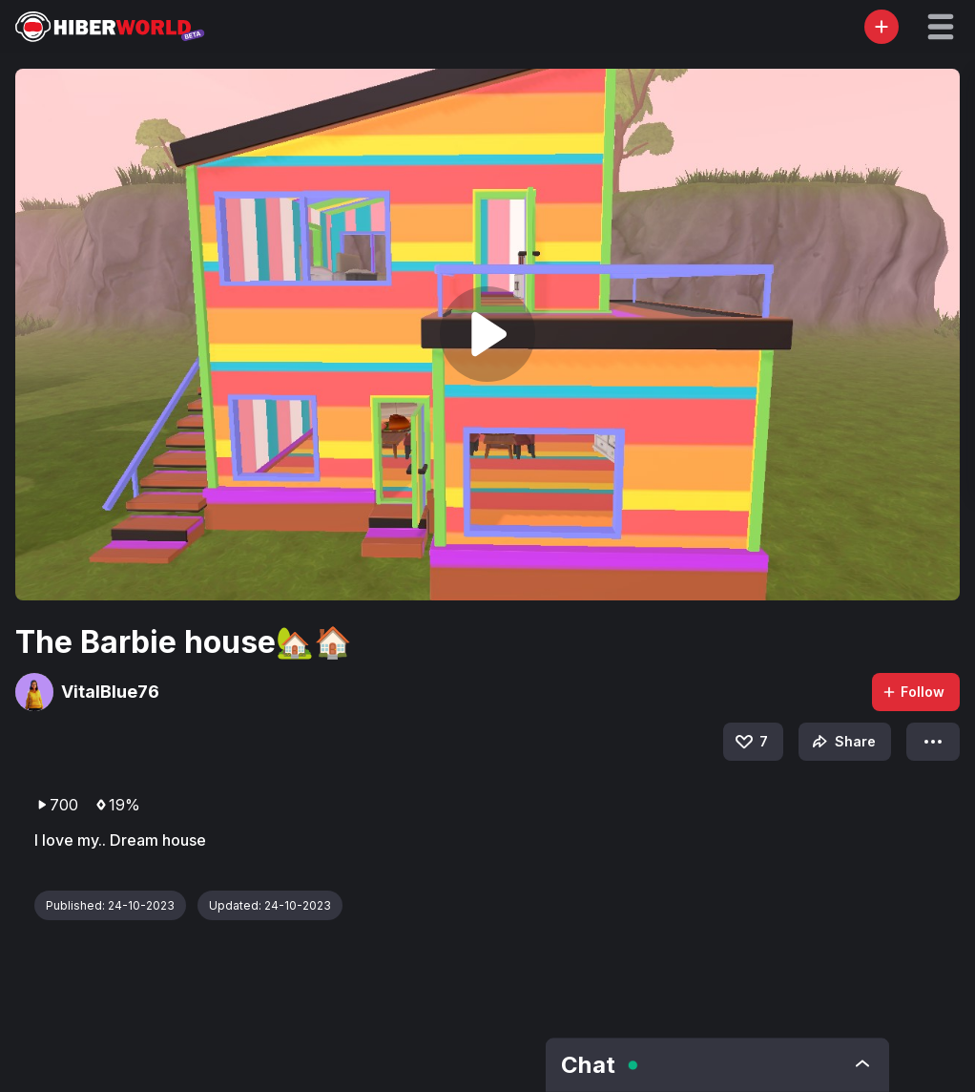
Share (842, 741)
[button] (941, 27)
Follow (913, 691)
